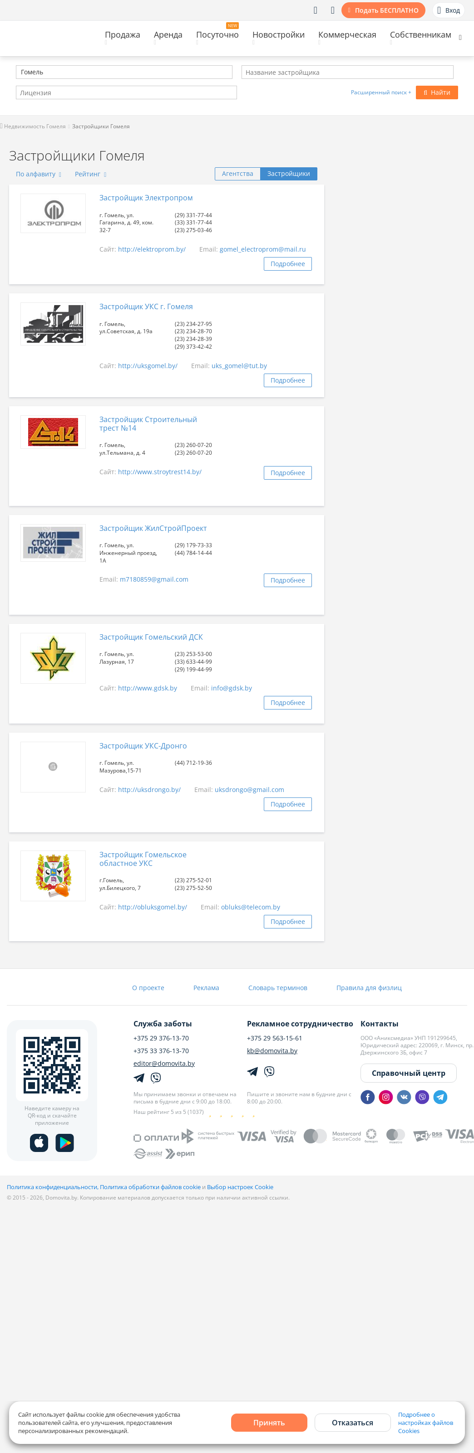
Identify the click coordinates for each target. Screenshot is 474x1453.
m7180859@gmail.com (154, 579)
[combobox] (124, 72)
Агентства (237, 173)
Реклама (206, 987)
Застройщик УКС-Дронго (143, 746)
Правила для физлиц (369, 987)
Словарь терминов (277, 987)
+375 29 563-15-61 (274, 1038)
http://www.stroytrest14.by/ (160, 471)
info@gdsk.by (231, 688)
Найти (437, 92)
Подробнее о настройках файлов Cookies (425, 1422)
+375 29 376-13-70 (161, 1038)
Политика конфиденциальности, (53, 1187)
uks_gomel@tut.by (239, 365)
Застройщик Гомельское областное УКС (143, 859)
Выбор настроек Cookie (240, 1187)
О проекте (148, 987)
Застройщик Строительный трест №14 (148, 423)
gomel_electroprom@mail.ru (263, 249)
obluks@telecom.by (250, 907)
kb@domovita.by (272, 1051)
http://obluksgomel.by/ (152, 907)
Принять (269, 1423)
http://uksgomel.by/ (148, 365)
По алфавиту (38, 174)
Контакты (379, 1024)
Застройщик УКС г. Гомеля (146, 306)
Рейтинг (90, 174)
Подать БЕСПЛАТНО (387, 10)
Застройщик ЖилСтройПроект (153, 528)
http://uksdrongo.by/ (149, 789)
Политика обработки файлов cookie (150, 1187)
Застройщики (288, 173)
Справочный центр (408, 1073)
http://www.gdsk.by (147, 688)
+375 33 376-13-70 (161, 1051)
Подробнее (288, 263)
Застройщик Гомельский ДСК (151, 637)
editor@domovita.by (164, 1063)
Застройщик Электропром (146, 198)
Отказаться (352, 1423)
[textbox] (20, 73)
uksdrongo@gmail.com (249, 789)
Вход (448, 10)
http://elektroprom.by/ (152, 249)
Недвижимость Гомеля (33, 126)
